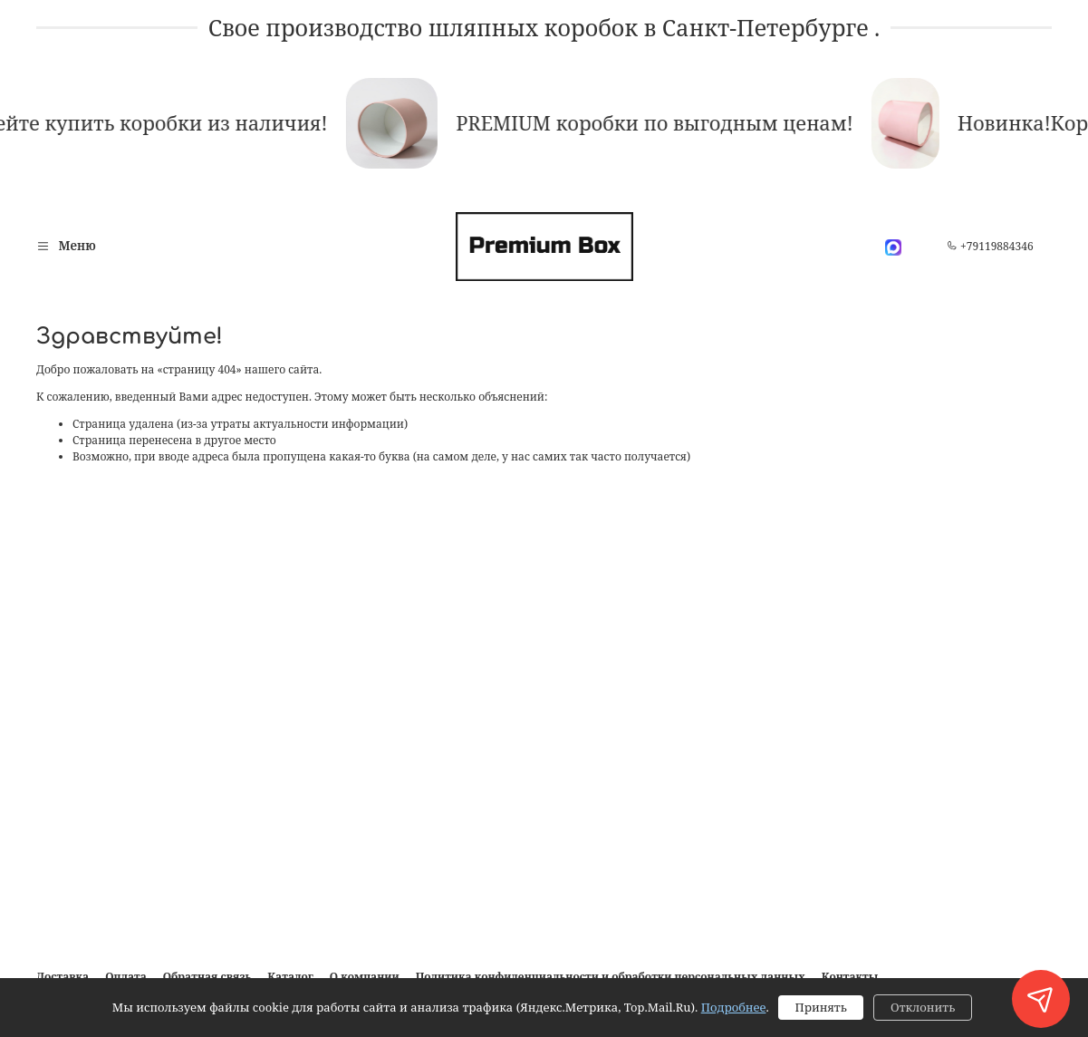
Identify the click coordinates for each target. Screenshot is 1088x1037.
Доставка (62, 976)
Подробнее (733, 1007)
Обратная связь (207, 976)
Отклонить (923, 1007)
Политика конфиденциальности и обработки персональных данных (610, 976)
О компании (365, 976)
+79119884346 (990, 246)
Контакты (850, 976)
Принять (820, 1007)
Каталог (290, 976)
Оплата (126, 976)
